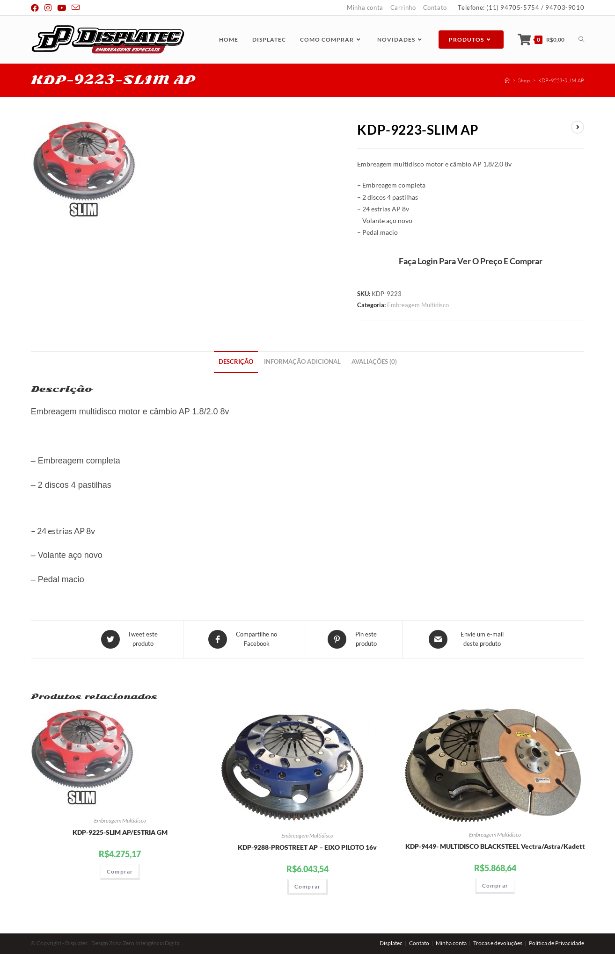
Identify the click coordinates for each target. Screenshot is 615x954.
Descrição (236, 361)
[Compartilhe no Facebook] (244, 639)
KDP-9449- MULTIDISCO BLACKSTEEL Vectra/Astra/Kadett (495, 846)
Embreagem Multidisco (418, 305)
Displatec (391, 943)
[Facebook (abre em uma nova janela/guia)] (36, 8)
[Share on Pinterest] (353, 639)
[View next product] (577, 127)
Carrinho (403, 7)
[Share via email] (470, 639)
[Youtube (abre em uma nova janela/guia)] (61, 8)
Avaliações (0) (374, 361)
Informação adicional (302, 361)
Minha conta (365, 7)
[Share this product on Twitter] (130, 639)
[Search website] (581, 39)
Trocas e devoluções (497, 943)
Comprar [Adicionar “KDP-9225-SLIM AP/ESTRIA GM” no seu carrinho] (120, 871)
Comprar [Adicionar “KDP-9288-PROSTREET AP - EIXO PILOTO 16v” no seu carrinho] (307, 886)
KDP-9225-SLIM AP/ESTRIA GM (120, 832)
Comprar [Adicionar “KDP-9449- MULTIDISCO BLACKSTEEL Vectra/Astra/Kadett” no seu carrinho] (495, 885)
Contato (435, 7)
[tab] (236, 362)
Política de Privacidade (556, 943)
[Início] (507, 80)
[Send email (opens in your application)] (75, 8)
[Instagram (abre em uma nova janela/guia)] (48, 8)
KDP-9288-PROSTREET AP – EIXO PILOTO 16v (307, 847)
